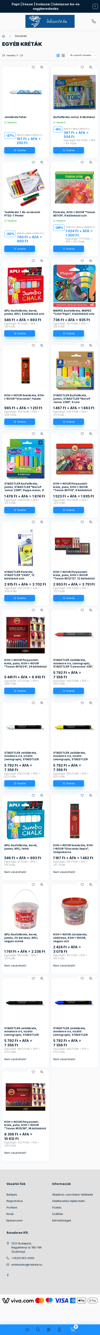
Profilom (11, 1207)
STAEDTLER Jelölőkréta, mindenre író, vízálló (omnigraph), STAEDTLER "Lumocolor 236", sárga (70, 757)
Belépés (11, 1194)
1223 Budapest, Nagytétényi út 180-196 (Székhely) (26, 1247)
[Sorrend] (82, 55)
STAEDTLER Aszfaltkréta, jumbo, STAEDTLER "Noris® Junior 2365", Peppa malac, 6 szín (24, 488)
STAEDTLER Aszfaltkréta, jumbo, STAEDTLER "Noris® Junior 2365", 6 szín (71, 398)
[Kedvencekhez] (33, 67)
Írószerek (21, 36)
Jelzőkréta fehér (15, 117)
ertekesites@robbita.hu (26, 1264)
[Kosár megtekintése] (73, 1329)
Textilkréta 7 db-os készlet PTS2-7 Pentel (22, 214)
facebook (7, 1275)
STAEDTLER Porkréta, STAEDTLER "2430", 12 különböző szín (19, 575)
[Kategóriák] (27, 1329)
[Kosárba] (19, 150)
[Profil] (59, 1329)
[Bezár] (95, 6)
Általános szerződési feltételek (72, 1194)
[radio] (63, 55)
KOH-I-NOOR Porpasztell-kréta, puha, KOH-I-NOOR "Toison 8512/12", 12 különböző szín (74, 576)
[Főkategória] (3, 36)
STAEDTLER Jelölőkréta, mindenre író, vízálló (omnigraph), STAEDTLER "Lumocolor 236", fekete (21, 1033)
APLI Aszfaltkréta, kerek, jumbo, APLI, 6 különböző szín (24, 312)
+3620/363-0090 (94, 21)
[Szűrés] (48, 1329)
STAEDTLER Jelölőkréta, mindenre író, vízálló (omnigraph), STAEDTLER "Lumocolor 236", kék (70, 1033)
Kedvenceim (14, 1220)
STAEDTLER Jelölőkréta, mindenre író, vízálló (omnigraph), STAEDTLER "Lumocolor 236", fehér (21, 757)
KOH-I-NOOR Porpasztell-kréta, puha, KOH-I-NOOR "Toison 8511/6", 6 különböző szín (72, 488)
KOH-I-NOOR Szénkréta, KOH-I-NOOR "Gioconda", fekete (24, 397)
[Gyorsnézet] (42, 67)
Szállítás (57, 1214)
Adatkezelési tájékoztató (68, 1201)
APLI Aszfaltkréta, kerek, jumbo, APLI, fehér (20, 847)
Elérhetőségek (61, 1220)
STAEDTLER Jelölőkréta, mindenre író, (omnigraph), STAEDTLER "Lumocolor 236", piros (73, 665)
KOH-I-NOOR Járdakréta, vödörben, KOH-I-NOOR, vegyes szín (70, 938)
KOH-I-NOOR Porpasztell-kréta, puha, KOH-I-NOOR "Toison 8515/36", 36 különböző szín (25, 1126)
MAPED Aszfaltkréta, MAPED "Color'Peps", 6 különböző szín (73, 312)
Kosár (10, 1214)
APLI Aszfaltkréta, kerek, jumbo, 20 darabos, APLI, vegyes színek (21, 938)
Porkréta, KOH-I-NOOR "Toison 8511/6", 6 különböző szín (74, 214)
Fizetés (57, 1207)
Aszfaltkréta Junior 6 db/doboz (74, 117)
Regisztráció (14, 1201)
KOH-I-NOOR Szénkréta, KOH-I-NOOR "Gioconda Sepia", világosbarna (73, 848)
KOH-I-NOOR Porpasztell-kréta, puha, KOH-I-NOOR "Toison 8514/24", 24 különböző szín (25, 665)
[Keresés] (38, 1329)
